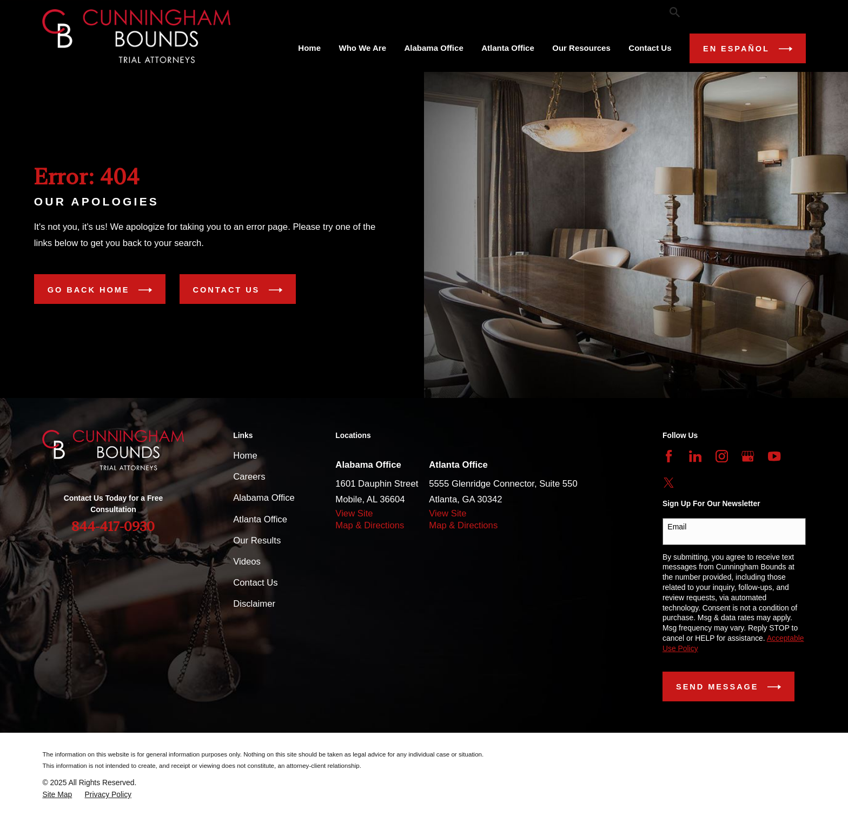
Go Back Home (100, 290)
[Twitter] (668, 482)
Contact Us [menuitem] (649, 47)
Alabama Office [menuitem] (434, 47)
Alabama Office (264, 498)
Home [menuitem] (309, 47)
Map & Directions (369, 525)
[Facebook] (668, 456)
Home (245, 455)
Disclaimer (254, 604)
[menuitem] (57, 795)
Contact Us (237, 290)
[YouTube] (774, 456)
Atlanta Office (260, 519)
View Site (354, 513)
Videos (247, 561)
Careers (249, 477)
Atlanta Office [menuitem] (507, 47)
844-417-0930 (732, 12)
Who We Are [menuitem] (363, 47)
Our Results (285, 11)
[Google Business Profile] (747, 456)
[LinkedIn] (695, 456)
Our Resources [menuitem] (581, 47)
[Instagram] (722, 456)
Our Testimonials (357, 11)
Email (676, 526)
